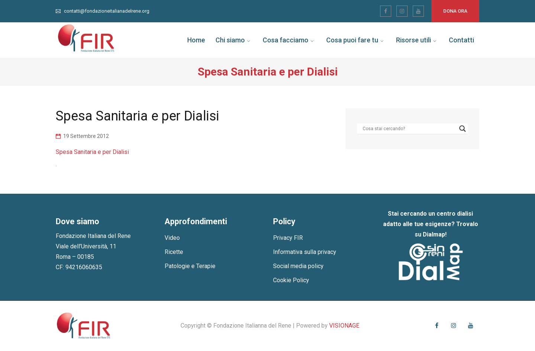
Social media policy (298, 266)
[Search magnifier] (462, 128)
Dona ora (455, 11)
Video (172, 237)
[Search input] (409, 128)
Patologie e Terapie (190, 266)
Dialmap (434, 234)
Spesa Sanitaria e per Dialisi (92, 151)
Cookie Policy (291, 280)
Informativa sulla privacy (304, 251)
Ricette (174, 251)
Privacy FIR (288, 237)
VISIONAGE (344, 325)
